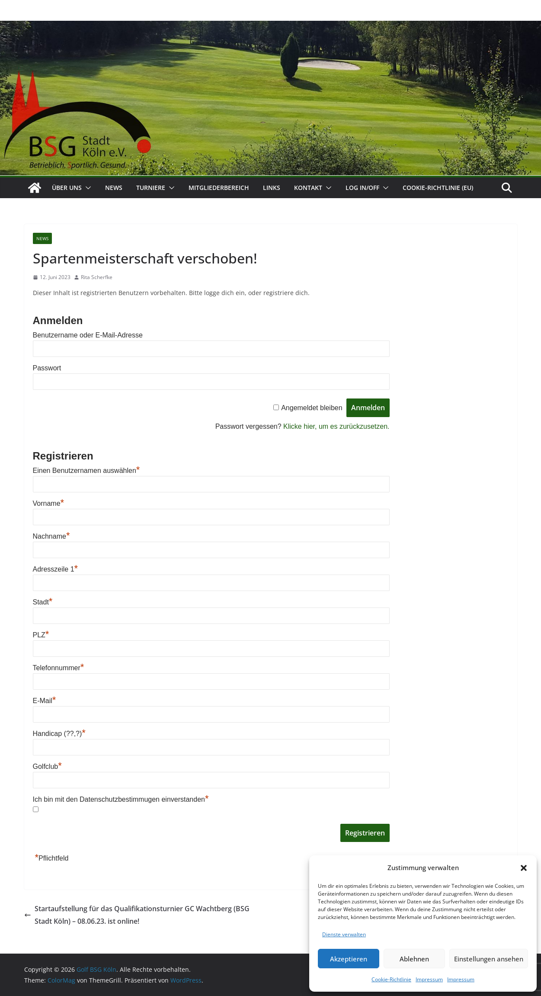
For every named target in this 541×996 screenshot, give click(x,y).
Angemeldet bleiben (311, 407)
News (113, 187)
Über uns (67, 187)
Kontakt (308, 187)
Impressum (429, 979)
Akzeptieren (348, 958)
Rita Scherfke (96, 277)
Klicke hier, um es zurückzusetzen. (336, 426)
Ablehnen (414, 958)
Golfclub (47, 766)
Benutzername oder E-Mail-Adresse (88, 335)
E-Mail (44, 700)
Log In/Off (362, 187)
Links (271, 187)
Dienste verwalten (344, 934)
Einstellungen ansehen (488, 958)
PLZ (41, 635)
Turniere (150, 187)
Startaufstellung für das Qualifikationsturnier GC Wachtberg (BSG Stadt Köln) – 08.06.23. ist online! (137, 915)
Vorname (48, 503)
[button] (523, 868)
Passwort (47, 368)
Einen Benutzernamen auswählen (86, 470)
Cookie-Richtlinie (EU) (438, 187)
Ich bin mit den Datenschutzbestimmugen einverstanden (121, 799)
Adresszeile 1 (55, 569)
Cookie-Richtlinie (391, 979)
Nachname (51, 536)
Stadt (43, 602)
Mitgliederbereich (219, 187)
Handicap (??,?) (59, 733)
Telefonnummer (58, 667)
